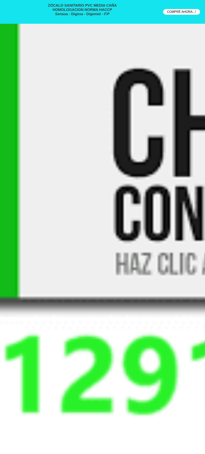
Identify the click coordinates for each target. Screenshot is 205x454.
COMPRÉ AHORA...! (181, 11)
